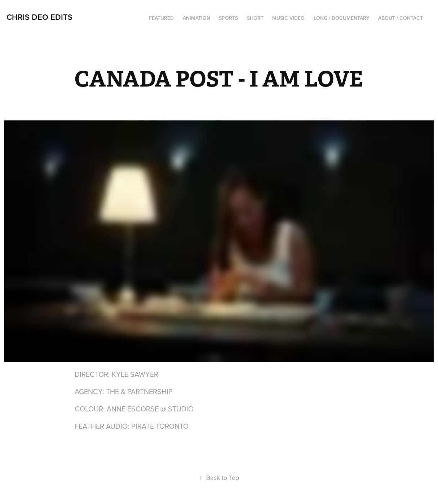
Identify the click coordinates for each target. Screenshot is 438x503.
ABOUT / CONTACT (400, 18)
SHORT (255, 18)
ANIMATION (196, 18)
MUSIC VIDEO (288, 18)
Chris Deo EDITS (39, 17)
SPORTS (228, 18)
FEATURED (161, 18)
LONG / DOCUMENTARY (342, 18)
